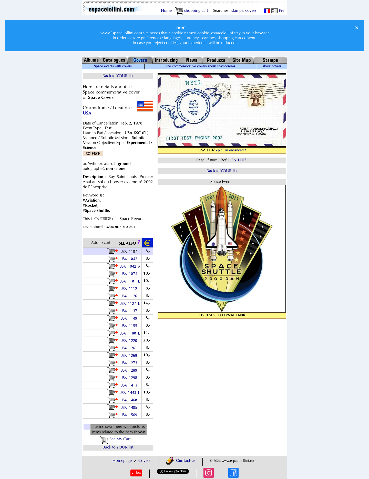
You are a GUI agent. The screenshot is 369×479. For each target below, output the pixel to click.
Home (166, 11)
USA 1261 (130, 348)
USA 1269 (130, 355)
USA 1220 (130, 340)
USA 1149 (130, 318)
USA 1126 (130, 296)
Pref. (278, 11)
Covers (144, 461)
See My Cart (115, 439)
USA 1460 (130, 400)
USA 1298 (130, 378)
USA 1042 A (130, 266)
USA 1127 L (130, 303)
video (136, 473)
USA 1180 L (130, 333)
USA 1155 (130, 326)
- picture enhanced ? (231, 150)
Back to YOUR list (117, 76)
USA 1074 (130, 274)
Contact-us (180, 461)
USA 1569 (130, 415)
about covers (271, 66)
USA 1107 (238, 160)
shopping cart (191, 11)
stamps (237, 11)
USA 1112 (130, 288)
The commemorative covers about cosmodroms (200, 66)
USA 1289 (130, 370)
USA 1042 (130, 259)
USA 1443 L (130, 392)
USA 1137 (130, 311)
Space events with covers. (113, 66)
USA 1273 (130, 363)
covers (251, 11)
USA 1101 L (130, 281)
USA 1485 (130, 407)
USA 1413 (130, 385)
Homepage (122, 461)
